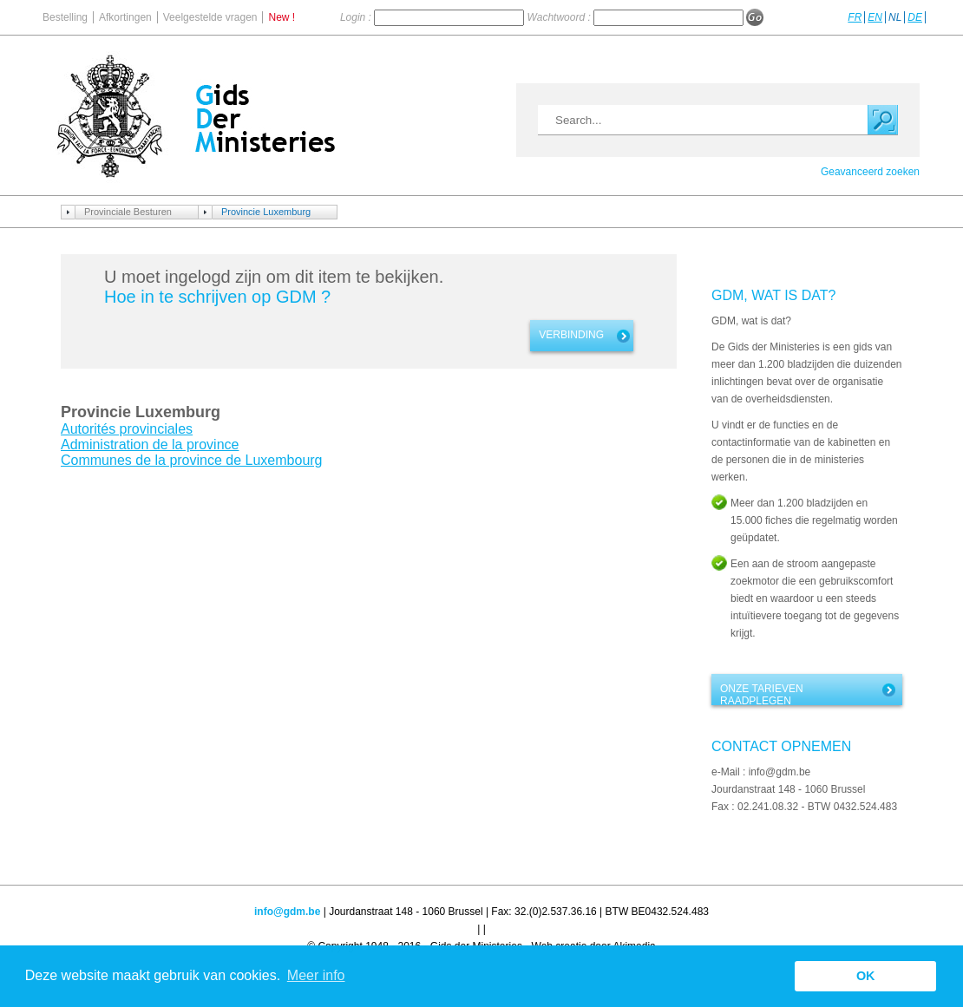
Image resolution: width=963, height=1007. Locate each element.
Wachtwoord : (560, 17)
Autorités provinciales (127, 429)
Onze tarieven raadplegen (761, 694)
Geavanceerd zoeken (870, 172)
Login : (357, 17)
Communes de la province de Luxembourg (192, 460)
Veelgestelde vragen (210, 17)
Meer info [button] (316, 975)
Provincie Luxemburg (266, 211)
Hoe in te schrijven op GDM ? (217, 296)
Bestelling (65, 17)
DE (914, 17)
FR (854, 17)
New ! (281, 17)
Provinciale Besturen (128, 211)
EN (875, 17)
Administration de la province (150, 444)
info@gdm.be (287, 912)
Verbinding (571, 335)
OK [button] (865, 976)
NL (894, 17)
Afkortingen (125, 17)
